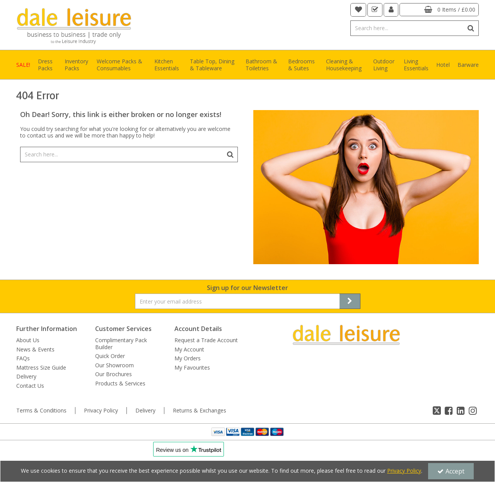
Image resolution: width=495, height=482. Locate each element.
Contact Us (30, 385)
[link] (436, 411)
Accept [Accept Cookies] (450, 471)
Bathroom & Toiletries (261, 65)
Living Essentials (416, 65)
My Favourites (192, 367)
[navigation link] (358, 10)
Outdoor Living (383, 65)
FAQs (23, 358)
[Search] (407, 28)
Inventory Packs (76, 65)
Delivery (26, 376)
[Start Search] (471, 28)
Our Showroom (114, 365)
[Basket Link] (439, 9)
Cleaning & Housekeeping (344, 65)
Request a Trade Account (206, 340)
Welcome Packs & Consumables (119, 65)
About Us (27, 340)
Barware (468, 64)
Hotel (443, 64)
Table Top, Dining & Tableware (212, 65)
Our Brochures (113, 374)
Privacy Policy (101, 410)
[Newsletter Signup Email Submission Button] (350, 301)
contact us (40, 135)
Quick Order (110, 356)
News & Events (35, 349)
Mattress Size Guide (41, 367)
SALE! (23, 64)
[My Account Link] (391, 10)
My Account (189, 349)
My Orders (187, 358)
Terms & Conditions (41, 410)
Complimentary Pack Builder (121, 343)
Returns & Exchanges (199, 410)
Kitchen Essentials (166, 65)
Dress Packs (45, 65)
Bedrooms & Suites (301, 65)
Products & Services (120, 383)
